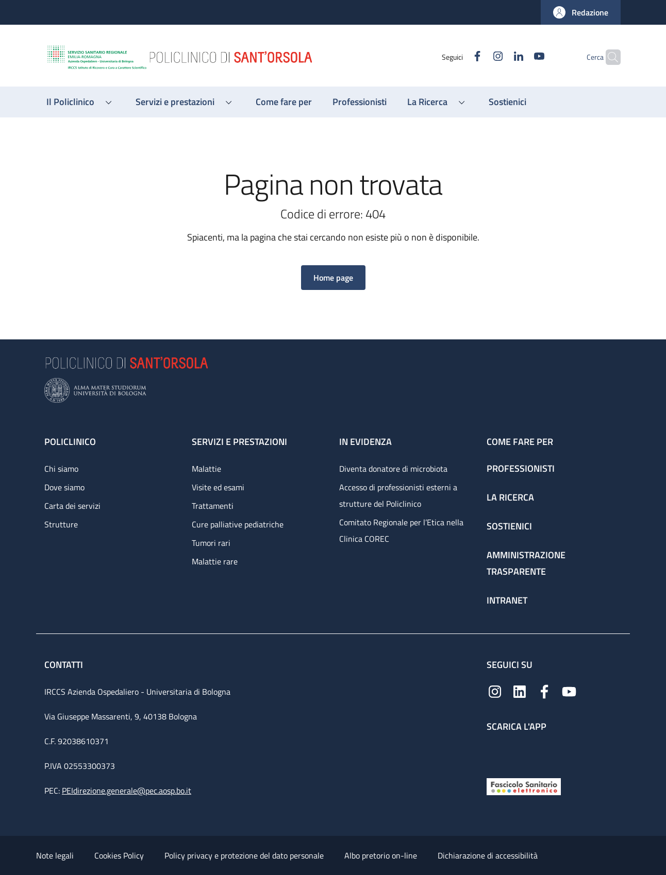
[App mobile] (495, 752)
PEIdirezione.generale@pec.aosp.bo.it (126, 790)
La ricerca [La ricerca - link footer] (510, 497)
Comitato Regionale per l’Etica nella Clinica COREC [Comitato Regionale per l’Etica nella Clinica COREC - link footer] (401, 530)
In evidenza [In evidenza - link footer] (365, 442)
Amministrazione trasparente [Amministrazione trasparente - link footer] (526, 563)
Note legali (55, 855)
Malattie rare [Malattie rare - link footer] (215, 561)
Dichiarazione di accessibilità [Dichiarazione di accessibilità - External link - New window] (488, 855)
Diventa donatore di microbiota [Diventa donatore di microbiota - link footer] (393, 468)
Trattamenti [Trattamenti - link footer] (213, 506)
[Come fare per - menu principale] (283, 102)
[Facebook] (457, 57)
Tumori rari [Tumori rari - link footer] (211, 543)
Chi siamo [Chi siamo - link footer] (61, 468)
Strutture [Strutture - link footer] (61, 524)
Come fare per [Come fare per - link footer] (520, 442)
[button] (581, 12)
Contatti (64, 665)
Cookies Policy (119, 855)
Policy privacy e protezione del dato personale (244, 855)
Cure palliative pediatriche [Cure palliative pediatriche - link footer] (238, 524)
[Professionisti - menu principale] (359, 102)
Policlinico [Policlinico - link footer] (70, 442)
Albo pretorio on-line (380, 855)
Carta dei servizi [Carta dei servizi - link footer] (72, 506)
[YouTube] (519, 57)
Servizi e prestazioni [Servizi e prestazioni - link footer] (239, 442)
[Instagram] (478, 57)
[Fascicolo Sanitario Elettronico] (524, 786)
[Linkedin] (498, 57)
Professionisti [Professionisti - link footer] (521, 468)
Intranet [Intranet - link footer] (507, 600)
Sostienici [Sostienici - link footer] (509, 526)
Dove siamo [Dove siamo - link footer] (64, 487)
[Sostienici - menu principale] (507, 102)
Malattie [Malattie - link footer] (206, 468)
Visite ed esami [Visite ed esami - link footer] (218, 487)
